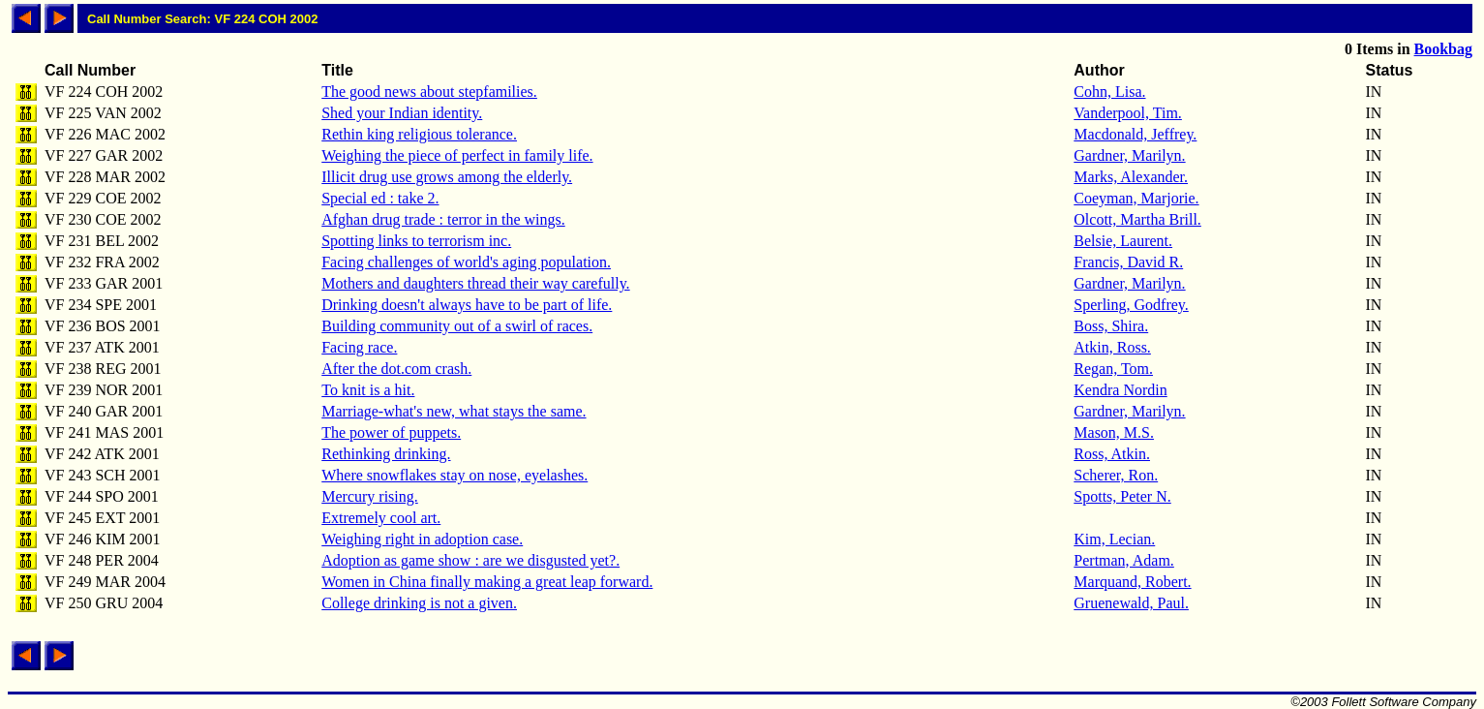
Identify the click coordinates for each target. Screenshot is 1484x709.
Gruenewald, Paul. (1131, 603)
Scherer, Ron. (1116, 475)
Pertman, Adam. (1124, 560)
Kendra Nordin (1120, 390)
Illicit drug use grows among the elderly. (446, 177)
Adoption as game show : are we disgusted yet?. (470, 560)
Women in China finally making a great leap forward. (486, 581)
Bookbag (1443, 49)
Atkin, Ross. (1112, 347)
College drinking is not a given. (419, 603)
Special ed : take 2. (380, 198)
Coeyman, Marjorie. (1136, 198)
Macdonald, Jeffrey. (1135, 134)
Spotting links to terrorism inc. (416, 240)
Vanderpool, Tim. (1128, 113)
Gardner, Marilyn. (1129, 155)
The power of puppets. (391, 432)
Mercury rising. (369, 496)
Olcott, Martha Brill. (1137, 219)
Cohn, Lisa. (1109, 91)
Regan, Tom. (1113, 368)
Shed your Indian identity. (401, 113)
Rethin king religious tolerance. (419, 134)
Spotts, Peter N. (1122, 496)
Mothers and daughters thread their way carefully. (475, 283)
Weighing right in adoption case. (422, 539)
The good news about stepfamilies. (429, 91)
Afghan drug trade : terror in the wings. (442, 219)
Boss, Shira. (1111, 326)
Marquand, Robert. (1132, 581)
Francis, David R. (1128, 262)
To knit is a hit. (367, 390)
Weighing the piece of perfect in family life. (456, 155)
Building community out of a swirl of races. (456, 326)
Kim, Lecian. (1114, 539)
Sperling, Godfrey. (1131, 304)
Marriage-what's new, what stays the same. (453, 411)
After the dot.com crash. (396, 368)
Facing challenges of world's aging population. (466, 262)
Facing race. (359, 347)
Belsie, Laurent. (1123, 240)
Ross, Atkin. (1112, 454)
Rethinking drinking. (385, 454)
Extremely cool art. (380, 517)
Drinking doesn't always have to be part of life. (466, 304)
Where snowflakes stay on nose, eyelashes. (454, 475)
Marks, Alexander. (1131, 177)
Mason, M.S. (1114, 432)
